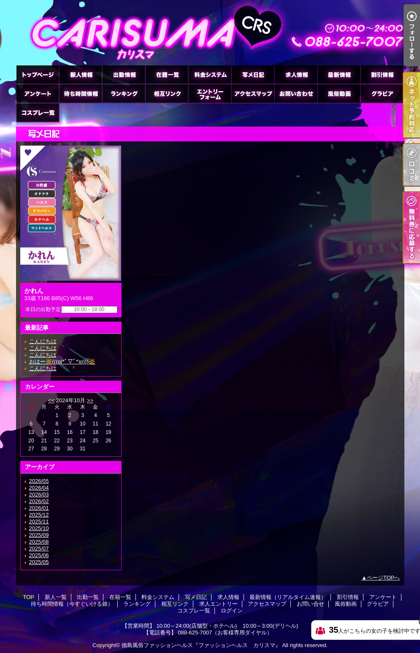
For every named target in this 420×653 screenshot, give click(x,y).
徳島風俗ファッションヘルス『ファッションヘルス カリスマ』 (201, 645)
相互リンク (167, 93)
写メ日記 (253, 74)
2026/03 (39, 494)
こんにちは (43, 341)
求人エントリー (210, 93)
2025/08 (39, 542)
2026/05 (39, 481)
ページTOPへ (383, 577)
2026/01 (39, 508)
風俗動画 (339, 93)
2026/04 (39, 488)
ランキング (124, 93)
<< (51, 400)
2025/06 (39, 555)
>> (90, 400)
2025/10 (39, 528)
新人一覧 (81, 74)
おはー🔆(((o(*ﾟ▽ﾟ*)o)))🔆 (62, 361)
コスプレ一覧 (37, 112)
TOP (37, 74)
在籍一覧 (167, 74)
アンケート (37, 93)
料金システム (210, 74)
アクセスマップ (253, 93)
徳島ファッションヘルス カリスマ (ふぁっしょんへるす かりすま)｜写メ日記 (210, 32)
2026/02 (39, 501)
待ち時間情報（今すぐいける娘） (81, 93)
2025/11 (39, 521)
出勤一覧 (124, 74)
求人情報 (296, 74)
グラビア (382, 93)
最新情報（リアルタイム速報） (339, 74)
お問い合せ (296, 93)
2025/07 (39, 548)
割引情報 (382, 74)
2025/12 (39, 515)
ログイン (232, 610)
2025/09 (39, 535)
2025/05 (39, 562)
